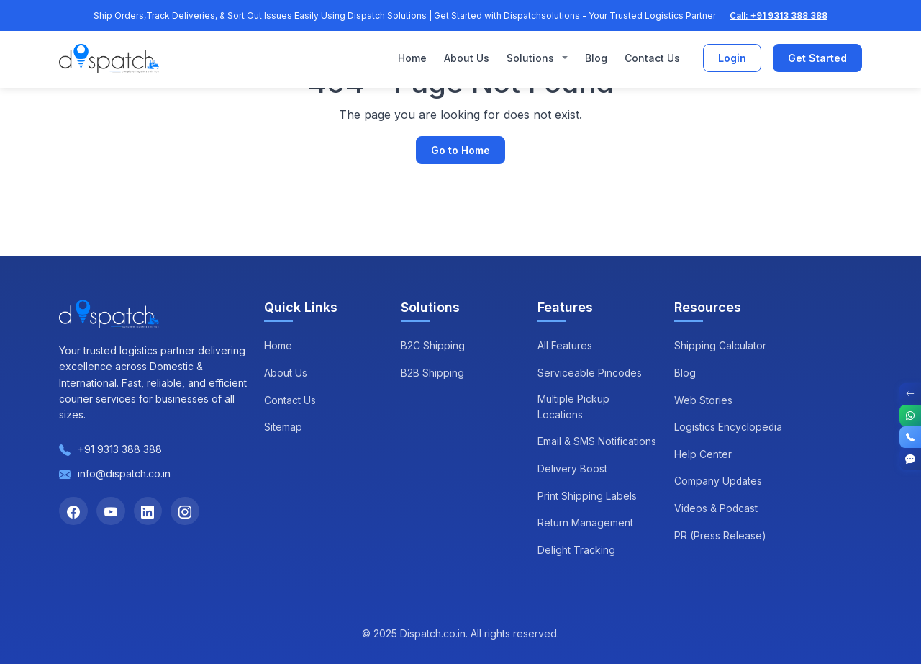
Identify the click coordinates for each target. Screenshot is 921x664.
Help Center (703, 454)
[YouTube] (110, 511)
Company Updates (718, 481)
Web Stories (703, 400)
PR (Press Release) (720, 535)
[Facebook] (73, 511)
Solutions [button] (532, 58)
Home (412, 58)
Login (732, 59)
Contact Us (652, 58)
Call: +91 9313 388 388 (778, 15)
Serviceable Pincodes (590, 373)
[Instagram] (185, 511)
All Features (564, 345)
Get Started (817, 59)
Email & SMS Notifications (596, 442)
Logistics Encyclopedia (728, 427)
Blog (596, 58)
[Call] (910, 437)
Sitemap (283, 427)
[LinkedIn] (148, 511)
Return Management (585, 522)
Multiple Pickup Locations (573, 406)
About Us (466, 58)
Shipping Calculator (720, 345)
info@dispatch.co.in (124, 473)
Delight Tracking (576, 550)
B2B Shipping (432, 373)
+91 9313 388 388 (120, 449)
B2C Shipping (433, 345)
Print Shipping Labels (587, 496)
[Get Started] (910, 459)
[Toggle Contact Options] (910, 394)
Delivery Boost (572, 468)
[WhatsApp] (910, 415)
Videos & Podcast (716, 508)
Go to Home (460, 150)
